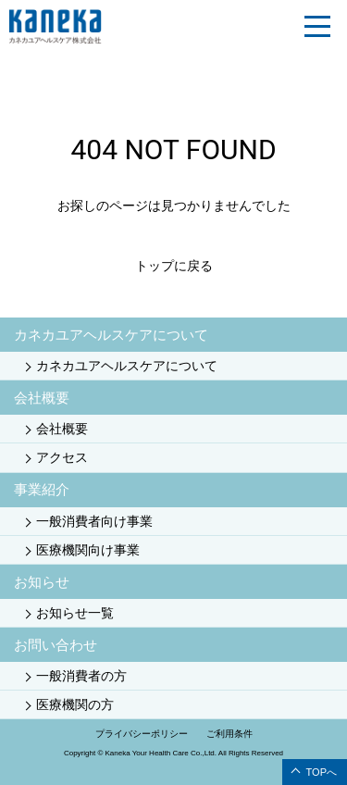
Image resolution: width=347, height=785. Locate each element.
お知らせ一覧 (75, 612)
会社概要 (62, 428)
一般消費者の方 (81, 675)
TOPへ (321, 772)
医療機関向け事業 (88, 549)
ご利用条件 (229, 734)
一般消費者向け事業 (94, 521)
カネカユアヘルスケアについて (126, 365)
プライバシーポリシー (141, 734)
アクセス (62, 457)
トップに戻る (174, 265)
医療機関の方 (75, 704)
